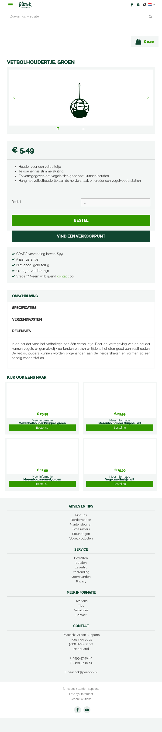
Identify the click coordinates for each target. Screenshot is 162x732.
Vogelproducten (81, 538)
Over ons (81, 601)
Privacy (81, 581)
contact (63, 276)
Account (138, 4)
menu (10, 4)
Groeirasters (81, 529)
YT (86, 709)
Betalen (81, 562)
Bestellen (81, 558)
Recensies (21, 331)
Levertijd (81, 567)
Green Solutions (81, 699)
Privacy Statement (81, 694)
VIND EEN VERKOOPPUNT (81, 236)
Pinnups (81, 515)
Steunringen (81, 534)
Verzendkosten (27, 319)
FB (131, 4)
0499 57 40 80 (82, 658)
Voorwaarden (81, 576)
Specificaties (24, 308)
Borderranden (81, 520)
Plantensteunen (81, 524)
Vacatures (81, 610)
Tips (81, 605)
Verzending (81, 572)
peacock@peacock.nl (83, 672)
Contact (81, 615)
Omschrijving (25, 296)
